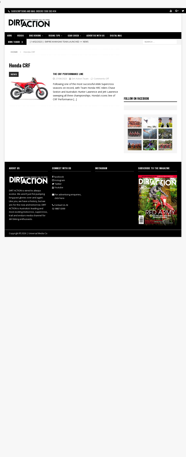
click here (59, 198)
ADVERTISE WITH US (95, 35)
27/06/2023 (61, 78)
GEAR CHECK (73, 35)
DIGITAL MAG (116, 35)
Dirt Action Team (80, 78)
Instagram (58, 180)
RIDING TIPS (54, 35)
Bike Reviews (35, 35)
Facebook (58, 176)
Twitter (57, 183)
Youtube (57, 187)
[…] (75, 99)
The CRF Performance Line (68, 74)
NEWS (9, 35)
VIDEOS (20, 35)
